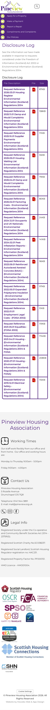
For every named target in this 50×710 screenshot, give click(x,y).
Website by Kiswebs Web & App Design (25, 702)
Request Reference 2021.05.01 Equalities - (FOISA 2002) (15, 326)
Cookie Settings (25, 691)
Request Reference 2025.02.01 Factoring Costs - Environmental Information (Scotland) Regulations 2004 (16, 205)
